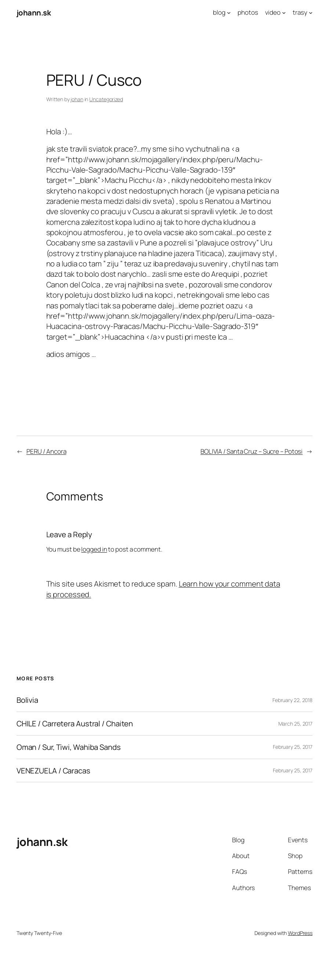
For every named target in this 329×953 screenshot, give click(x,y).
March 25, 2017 (295, 723)
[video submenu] (284, 12)
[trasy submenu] (310, 12)
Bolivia (27, 700)
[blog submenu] (229, 12)
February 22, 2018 (292, 700)
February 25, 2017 (292, 746)
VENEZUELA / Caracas (53, 770)
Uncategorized (106, 99)
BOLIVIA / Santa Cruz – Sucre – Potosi (251, 451)
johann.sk (34, 12)
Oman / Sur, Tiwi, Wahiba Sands (69, 747)
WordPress (300, 932)
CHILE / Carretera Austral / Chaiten (75, 723)
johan (76, 99)
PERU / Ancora (46, 451)
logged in (94, 549)
